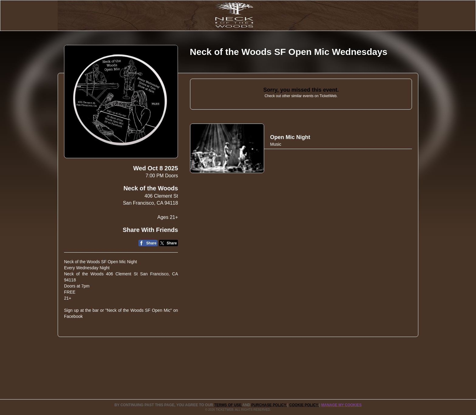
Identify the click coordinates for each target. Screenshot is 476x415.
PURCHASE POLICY (269, 405)
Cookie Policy (304, 405)
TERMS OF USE (228, 405)
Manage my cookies (341, 405)
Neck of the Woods (151, 188)
